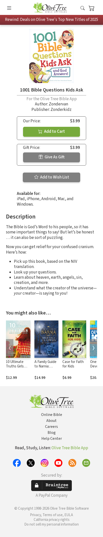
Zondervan (58, 104)
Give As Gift (52, 157)
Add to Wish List (51, 177)
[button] (82, 8)
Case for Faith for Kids (73, 364)
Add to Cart (51, 131)
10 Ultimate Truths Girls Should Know (16, 366)
